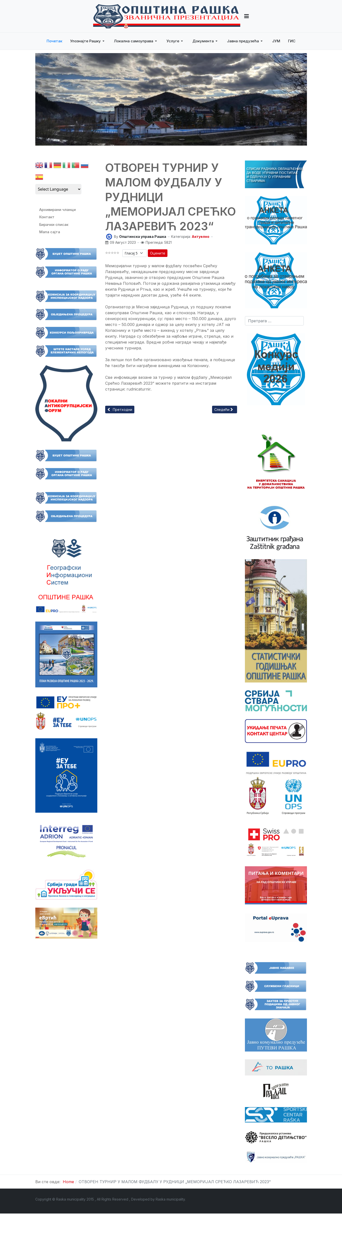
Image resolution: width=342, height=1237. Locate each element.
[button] (246, 16)
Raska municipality (170, 1199)
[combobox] (274, 320)
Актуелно (200, 236)
